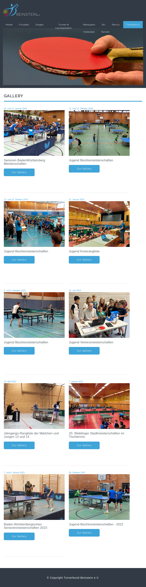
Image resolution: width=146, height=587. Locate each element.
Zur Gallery (19, 172)
